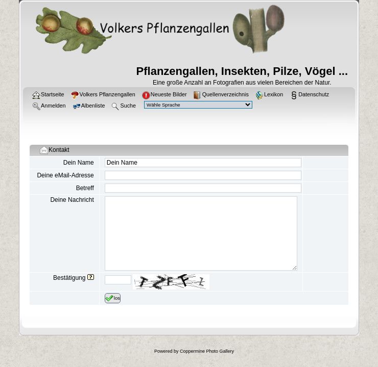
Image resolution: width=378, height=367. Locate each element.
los (112, 298)
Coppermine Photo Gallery (207, 351)
